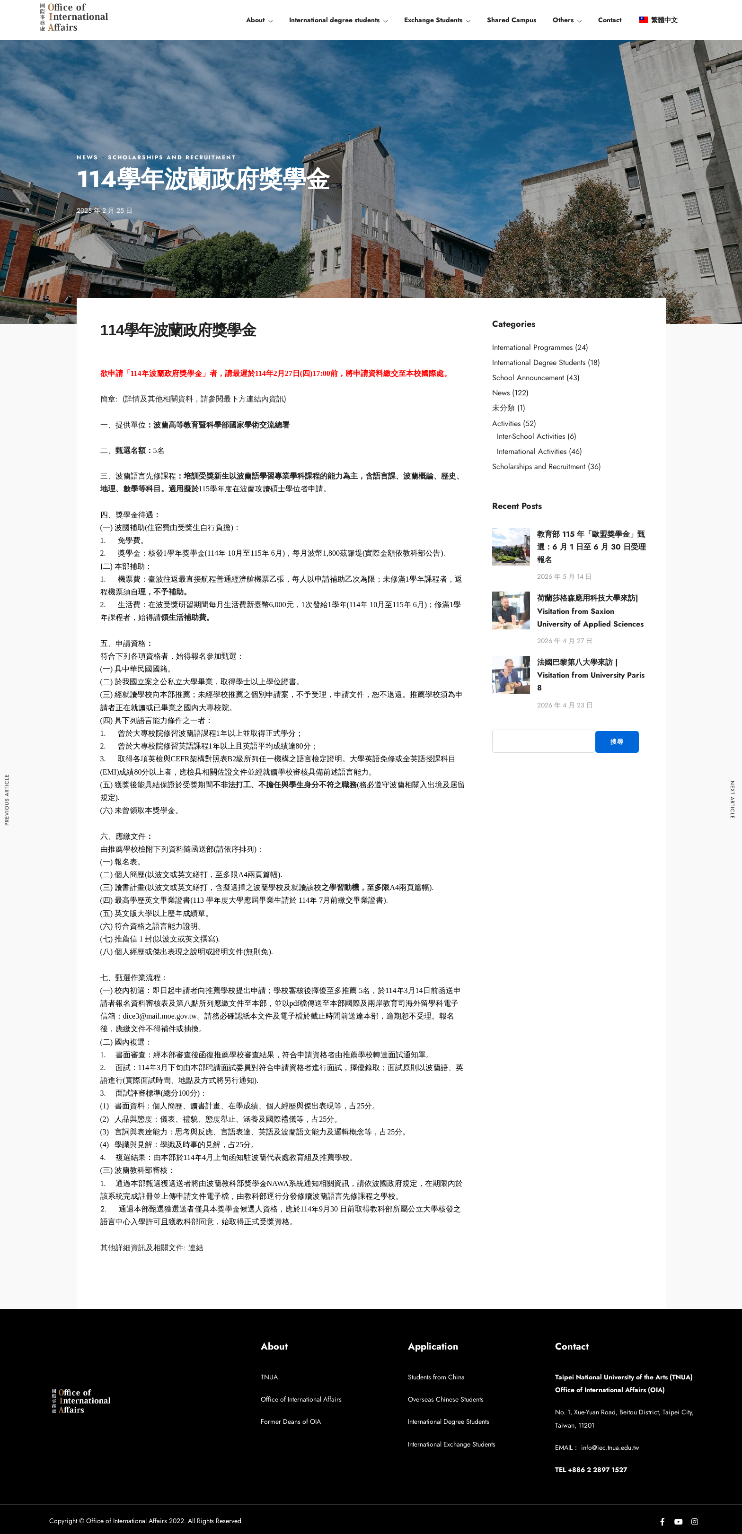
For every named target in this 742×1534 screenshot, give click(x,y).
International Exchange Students (451, 1444)
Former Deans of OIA (291, 1421)
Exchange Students (433, 20)
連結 (195, 1247)
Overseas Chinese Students (446, 1399)
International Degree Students (538, 362)
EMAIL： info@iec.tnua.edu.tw (597, 1447)
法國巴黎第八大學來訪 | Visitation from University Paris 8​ (591, 675)
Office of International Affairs (301, 1399)
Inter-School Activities (531, 436)
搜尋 (617, 741)
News (87, 157)
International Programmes (532, 347)
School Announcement (528, 377)
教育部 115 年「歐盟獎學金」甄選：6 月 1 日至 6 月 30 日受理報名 (591, 547)
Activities (506, 423)
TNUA (269, 1377)
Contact (609, 20)
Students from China (436, 1377)
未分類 (503, 407)
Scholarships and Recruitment (172, 157)
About (255, 20)
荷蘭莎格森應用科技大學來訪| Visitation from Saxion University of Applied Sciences (590, 611)
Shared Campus (511, 20)
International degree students (334, 20)
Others (563, 20)
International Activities (531, 451)
